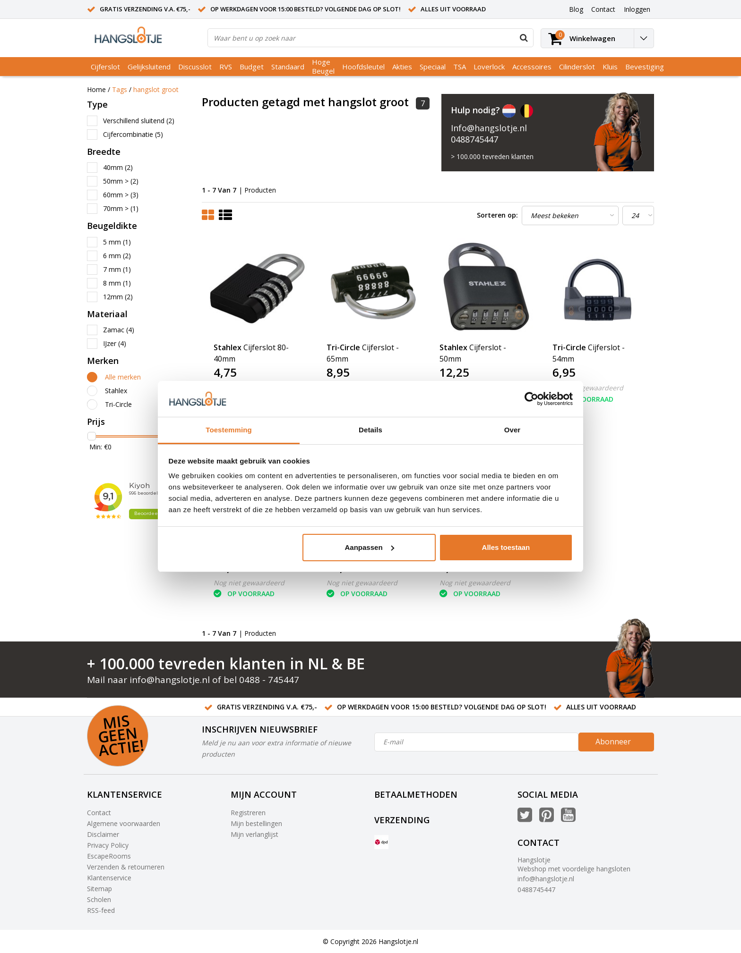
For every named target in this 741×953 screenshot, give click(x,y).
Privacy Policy (108, 845)
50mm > (120, 181)
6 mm (117, 255)
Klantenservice (109, 877)
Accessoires (531, 66)
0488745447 (474, 139)
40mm (118, 167)
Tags (119, 89)
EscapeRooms (109, 856)
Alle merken (123, 376)
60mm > (120, 194)
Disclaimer (103, 834)
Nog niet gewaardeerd (587, 387)
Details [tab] (370, 430)
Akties (402, 66)
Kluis (610, 66)
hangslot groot (156, 89)
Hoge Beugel (323, 66)
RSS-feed (101, 910)
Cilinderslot (577, 66)
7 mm (117, 269)
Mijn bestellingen (256, 823)
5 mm (117, 241)
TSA (459, 66)
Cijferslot (105, 66)
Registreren (248, 812)
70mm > (120, 208)
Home (96, 89)
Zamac (118, 329)
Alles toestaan (506, 547)
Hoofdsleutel (363, 66)
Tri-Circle (118, 404)
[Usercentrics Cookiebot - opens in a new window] (531, 399)
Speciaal (433, 66)
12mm (118, 296)
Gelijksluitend (149, 66)
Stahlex (116, 390)
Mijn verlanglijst (254, 834)
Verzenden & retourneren (125, 866)
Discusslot (195, 66)
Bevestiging (644, 66)
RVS (225, 66)
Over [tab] (512, 430)
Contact (99, 812)
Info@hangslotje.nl (489, 128)
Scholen (99, 899)
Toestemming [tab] (229, 430)
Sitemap (99, 888)
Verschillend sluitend (138, 120)
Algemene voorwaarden (123, 823)
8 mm (117, 282)
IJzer (114, 343)
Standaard (287, 66)
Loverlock (489, 66)
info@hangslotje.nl (169, 680)
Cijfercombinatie (133, 134)
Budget (252, 66)
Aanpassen (369, 547)
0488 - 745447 (269, 680)
